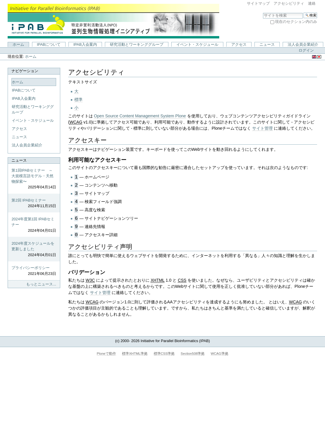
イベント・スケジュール (197, 44)
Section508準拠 (193, 353)
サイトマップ (258, 3)
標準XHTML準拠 (135, 353)
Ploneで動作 (106, 353)
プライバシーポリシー (33, 271)
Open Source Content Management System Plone (140, 116)
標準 (78, 99)
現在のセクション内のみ (296, 21)
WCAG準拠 (219, 353)
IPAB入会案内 (85, 44)
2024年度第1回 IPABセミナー (33, 225)
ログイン (306, 50)
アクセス (239, 44)
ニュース (267, 44)
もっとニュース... (41, 284)
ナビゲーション (24, 71)
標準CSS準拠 (164, 353)
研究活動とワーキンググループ (136, 44)
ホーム (18, 44)
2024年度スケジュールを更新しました (33, 249)
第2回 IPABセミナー (33, 203)
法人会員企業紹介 (303, 44)
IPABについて (49, 44)
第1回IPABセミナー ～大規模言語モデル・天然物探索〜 (33, 179)
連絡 (312, 3)
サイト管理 (262, 128)
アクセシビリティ (289, 3)
